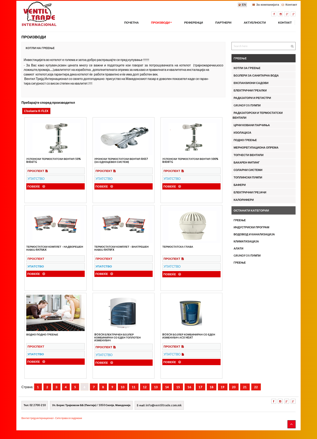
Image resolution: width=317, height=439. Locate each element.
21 (245, 387)
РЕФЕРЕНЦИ (193, 22)
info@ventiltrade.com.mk (164, 405)
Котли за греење (247, 68)
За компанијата (267, 4)
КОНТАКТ (285, 22)
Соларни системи (248, 170)
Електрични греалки (250, 90)
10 (122, 387)
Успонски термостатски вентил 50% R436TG (53, 160)
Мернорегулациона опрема (256, 147)
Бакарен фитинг (247, 162)
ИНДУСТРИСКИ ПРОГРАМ (251, 227)
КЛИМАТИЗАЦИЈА (246, 241)
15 (178, 387)
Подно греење (245, 140)
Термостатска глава (177, 246)
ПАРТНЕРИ (223, 22)
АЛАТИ (238, 248)
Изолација (242, 132)
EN (244, 4)
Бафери (240, 184)
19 (222, 387)
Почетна (131, 22)
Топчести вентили (248, 155)
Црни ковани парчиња (252, 125)
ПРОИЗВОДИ (161, 22)
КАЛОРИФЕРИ (244, 199)
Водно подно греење (42, 334)
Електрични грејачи (250, 192)
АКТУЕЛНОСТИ (255, 22)
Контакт (291, 4)
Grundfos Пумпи (247, 105)
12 (145, 387)
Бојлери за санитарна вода (256, 75)
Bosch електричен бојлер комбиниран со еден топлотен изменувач (117, 337)
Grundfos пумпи (247, 255)
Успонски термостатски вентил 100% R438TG (190, 160)
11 (133, 387)
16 (189, 387)
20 (234, 387)
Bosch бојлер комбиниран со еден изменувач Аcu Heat (188, 336)
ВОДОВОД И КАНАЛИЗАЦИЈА (254, 234)
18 (211, 387)
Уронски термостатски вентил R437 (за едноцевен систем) (121, 160)
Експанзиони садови (251, 83)
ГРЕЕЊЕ (240, 220)
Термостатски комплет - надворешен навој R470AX (54, 248)
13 (156, 387)
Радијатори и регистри (252, 98)
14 (167, 387)
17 (200, 387)
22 (256, 387)
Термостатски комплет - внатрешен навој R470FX (121, 248)
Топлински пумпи (248, 177)
